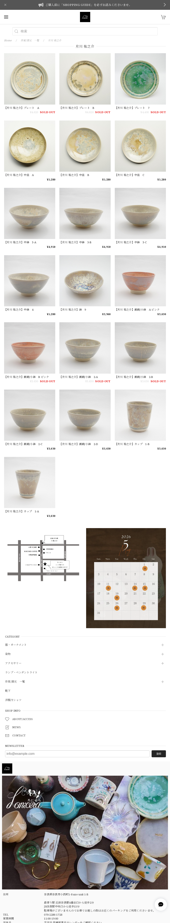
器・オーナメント (16, 645)
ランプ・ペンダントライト (21, 672)
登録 (158, 753)
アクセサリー (13, 663)
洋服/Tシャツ (13, 700)
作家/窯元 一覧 (15, 681)
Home (8, 40)
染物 (8, 654)
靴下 (8, 691)
